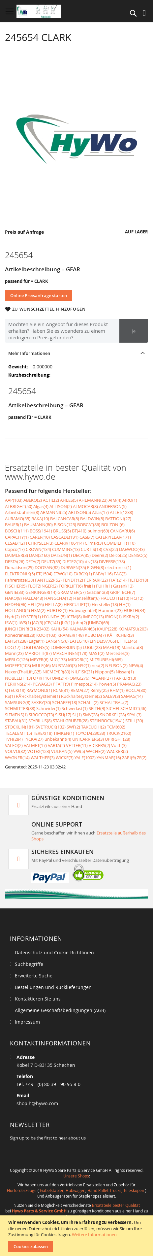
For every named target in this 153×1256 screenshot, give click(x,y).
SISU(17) (63, 715)
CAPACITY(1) (17, 537)
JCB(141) (52, 623)
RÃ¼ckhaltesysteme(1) (38, 696)
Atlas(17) (100, 512)
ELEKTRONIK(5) (20, 574)
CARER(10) (40, 537)
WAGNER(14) (17, 758)
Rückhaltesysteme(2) (81, 696)
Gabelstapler (52, 1190)
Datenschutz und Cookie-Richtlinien (54, 952)
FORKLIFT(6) (71, 586)
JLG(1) (66, 623)
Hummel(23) (110, 610)
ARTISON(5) (79, 512)
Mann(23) (14, 653)
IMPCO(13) (93, 617)
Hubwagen (75, 1190)
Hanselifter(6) (86, 598)
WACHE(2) (96, 751)
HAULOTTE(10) (115, 598)
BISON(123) (65, 524)
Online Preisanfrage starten (38, 295)
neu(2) (98, 665)
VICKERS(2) (99, 745)
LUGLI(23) (92, 647)
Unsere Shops (76, 1175)
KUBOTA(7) (95, 635)
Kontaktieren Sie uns (38, 999)
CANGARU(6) (122, 531)
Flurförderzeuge (22, 1190)
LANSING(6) (57, 641)
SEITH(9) (97, 708)
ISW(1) (11, 623)
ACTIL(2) (51, 500)
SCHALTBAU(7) (114, 702)
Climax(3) (94, 543)
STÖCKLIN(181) (20, 727)
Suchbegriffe (29, 964)
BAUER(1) (14, 524)
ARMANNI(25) (53, 512)
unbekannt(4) (58, 739)
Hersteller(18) (105, 604)
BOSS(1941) (41, 531)
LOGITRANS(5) (35, 647)
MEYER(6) (39, 659)
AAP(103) (13, 500)
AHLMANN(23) (93, 500)
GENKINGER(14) (40, 592)
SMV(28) (91, 715)
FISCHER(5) (16, 586)
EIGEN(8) (95, 567)
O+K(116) (42, 678)
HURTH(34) (134, 610)
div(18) (91, 561)
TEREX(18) (42, 733)
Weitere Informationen (94, 1235)
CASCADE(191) (64, 537)
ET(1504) (44, 574)
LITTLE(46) (127, 641)
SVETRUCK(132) (51, 727)
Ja (134, 331)
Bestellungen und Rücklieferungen (53, 987)
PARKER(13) (125, 678)
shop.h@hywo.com (37, 1103)
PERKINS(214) (18, 684)
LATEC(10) (79, 641)
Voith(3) (119, 745)
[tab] (76, 353)
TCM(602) (116, 727)
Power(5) (107, 684)
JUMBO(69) (98, 623)
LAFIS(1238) (16, 641)
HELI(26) (35, 604)
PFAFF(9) (61, 684)
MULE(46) (41, 665)
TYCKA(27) (34, 739)
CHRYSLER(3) (40, 543)
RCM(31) (61, 690)
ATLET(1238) (121, 512)
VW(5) (79, 751)
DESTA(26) (14, 561)
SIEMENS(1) (16, 715)
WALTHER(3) (43, 758)
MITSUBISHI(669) (106, 659)
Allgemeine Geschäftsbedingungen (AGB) (60, 1010)
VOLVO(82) (15, 751)
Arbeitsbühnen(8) (22, 512)
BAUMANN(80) (38, 524)
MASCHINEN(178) (70, 653)
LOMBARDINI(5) (66, 647)
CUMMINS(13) (66, 549)
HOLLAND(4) (17, 610)
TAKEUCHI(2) (93, 727)
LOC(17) (12, 647)
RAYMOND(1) (39, 690)
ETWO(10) (63, 574)
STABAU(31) (16, 721)
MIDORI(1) (78, 659)
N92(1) (84, 665)
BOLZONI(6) (113, 524)
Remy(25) (99, 690)
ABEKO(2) (32, 500)
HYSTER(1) (31, 617)
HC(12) (136, 598)
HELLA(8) (54, 604)
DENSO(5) (137, 555)
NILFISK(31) (82, 672)
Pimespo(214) (84, 684)
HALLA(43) (33, 598)
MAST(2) (96, 653)
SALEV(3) (111, 696)
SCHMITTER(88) (20, 708)
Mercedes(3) (118, 653)
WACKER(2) (117, 751)
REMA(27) (80, 690)
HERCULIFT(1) (77, 604)
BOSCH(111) (17, 531)
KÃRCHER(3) (120, 635)
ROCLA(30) (136, 690)
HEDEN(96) (15, 604)
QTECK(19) (15, 690)
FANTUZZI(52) (48, 580)
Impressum (27, 1022)
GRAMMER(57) (71, 592)
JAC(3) (37, 623)
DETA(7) (32, 561)
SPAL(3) (134, 715)
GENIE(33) (14, 592)
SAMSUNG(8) (17, 702)
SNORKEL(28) (113, 715)
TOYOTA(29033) (90, 733)
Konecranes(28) (20, 635)
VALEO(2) (14, 745)
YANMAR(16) (109, 758)
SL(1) (77, 715)
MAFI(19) (111, 647)
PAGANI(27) (101, 678)
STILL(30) (134, 721)
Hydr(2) (12, 617)
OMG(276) (79, 678)
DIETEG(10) (73, 561)
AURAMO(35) (17, 519)
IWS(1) (24, 623)
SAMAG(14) (132, 696)
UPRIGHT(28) (117, 739)
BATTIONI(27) (118, 519)
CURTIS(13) (91, 549)
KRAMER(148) (70, 635)
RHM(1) (117, 690)
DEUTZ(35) (51, 561)
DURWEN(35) (73, 567)
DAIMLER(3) (16, 555)
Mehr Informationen (29, 353)
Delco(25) (118, 555)
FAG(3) (120, 574)
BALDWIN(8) (92, 519)
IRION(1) (113, 617)
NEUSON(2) (116, 665)
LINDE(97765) (103, 641)
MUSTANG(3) (64, 665)
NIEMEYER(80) (56, 672)
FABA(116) (103, 574)
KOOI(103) (46, 635)
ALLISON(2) (60, 506)
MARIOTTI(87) (38, 653)
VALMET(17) (35, 745)
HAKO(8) (13, 598)
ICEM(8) (74, 617)
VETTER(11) (77, 745)
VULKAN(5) (62, 751)
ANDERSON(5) (113, 506)
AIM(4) (114, 500)
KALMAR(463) (83, 629)
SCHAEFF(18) (64, 702)
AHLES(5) (69, 500)
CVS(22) (110, 549)
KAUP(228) (107, 629)
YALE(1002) (85, 758)
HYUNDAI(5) (54, 617)
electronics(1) (118, 567)
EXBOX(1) (83, 574)
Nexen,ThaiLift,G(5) (23, 672)
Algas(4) (40, 506)
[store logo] (38, 11)
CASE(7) (86, 537)
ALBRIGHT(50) (18, 506)
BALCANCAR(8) (64, 519)
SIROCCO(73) (41, 715)
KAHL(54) (59, 629)
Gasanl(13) (123, 586)
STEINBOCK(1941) (107, 721)
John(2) (80, 623)
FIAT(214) (118, 580)
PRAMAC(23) (129, 684)
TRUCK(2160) (118, 733)
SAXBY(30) (41, 702)
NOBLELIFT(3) (18, 678)
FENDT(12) (73, 580)
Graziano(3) (98, 592)
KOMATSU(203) (133, 629)
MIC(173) (58, 659)
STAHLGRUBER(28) (71, 721)
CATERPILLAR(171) (113, 537)
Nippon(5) (105, 672)
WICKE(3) (65, 758)
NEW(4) (136, 665)
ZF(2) (141, 758)
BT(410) (79, 531)
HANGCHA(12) (58, 598)
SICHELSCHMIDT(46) (126, 708)
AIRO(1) (129, 500)
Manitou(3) (132, 647)
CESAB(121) (16, 543)
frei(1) (89, 586)
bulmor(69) (98, 531)
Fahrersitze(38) (19, 580)
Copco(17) (15, 549)
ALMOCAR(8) (85, 506)
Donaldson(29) (19, 567)
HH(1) (125, 604)
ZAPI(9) (129, 758)
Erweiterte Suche (33, 975)
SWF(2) (73, 727)
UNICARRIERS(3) (88, 739)
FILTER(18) (138, 580)
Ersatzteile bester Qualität (116, 1205)
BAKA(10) (40, 519)
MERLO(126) (17, 659)
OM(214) (60, 678)
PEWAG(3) (42, 684)
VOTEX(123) (38, 751)
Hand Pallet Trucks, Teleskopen (115, 1190)
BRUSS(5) (62, 531)
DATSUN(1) (61, 555)
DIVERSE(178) (112, 561)
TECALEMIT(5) (18, 733)
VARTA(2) (56, 745)
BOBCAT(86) (88, 524)
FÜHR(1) (104, 586)
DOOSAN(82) (47, 567)
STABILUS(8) (40, 721)
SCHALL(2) (88, 702)
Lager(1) (37, 641)
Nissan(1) (125, 672)
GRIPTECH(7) (122, 592)
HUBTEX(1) (57, 610)
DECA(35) (82, 555)
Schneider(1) (48, 708)
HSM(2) (38, 610)
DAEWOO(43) (132, 549)
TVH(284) (14, 739)
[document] (77, 1235)
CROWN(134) (38, 549)
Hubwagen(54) (83, 610)
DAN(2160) (39, 555)
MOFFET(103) (18, 665)
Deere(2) (100, 555)
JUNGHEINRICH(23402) (27, 629)
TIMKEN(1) (63, 733)
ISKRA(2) (131, 617)
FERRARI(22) (96, 580)
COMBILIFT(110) (120, 543)
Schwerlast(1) (75, 708)
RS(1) (10, 696)
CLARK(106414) (69, 543)
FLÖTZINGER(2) (43, 586)
